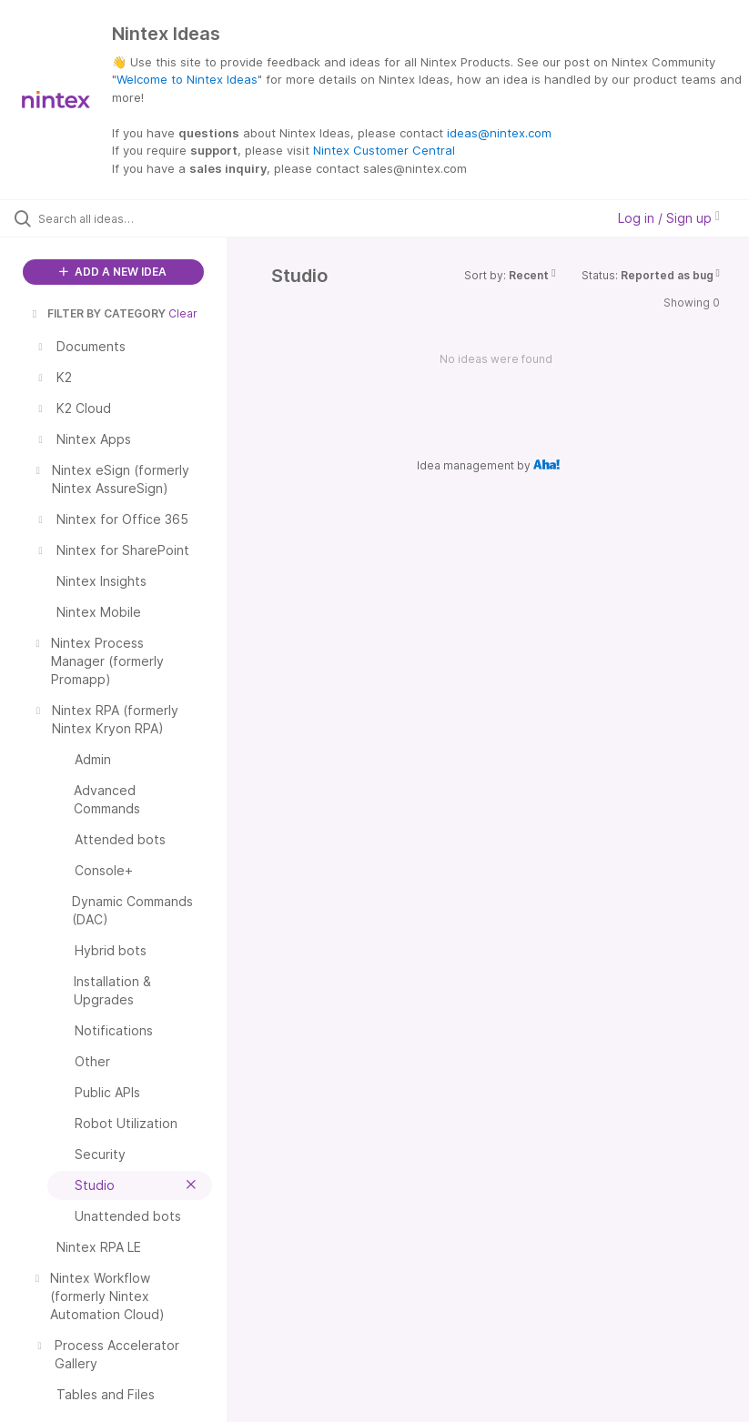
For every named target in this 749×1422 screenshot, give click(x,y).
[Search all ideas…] (123, 218)
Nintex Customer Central (384, 150)
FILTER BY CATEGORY (97, 313)
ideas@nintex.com (499, 133)
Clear (182, 313)
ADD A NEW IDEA (113, 271)
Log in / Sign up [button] (669, 218)
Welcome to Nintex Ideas (187, 79)
